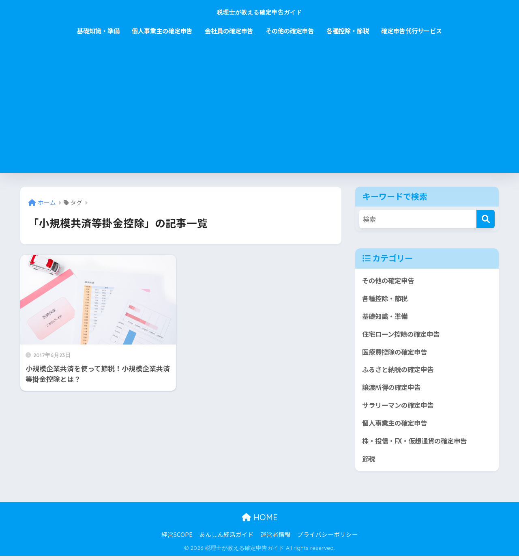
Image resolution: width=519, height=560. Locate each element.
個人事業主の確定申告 (162, 30)
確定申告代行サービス (411, 30)
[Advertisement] (259, 112)
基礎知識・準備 (98, 30)
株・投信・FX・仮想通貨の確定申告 (418, 444)
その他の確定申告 (290, 30)
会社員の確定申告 (229, 30)
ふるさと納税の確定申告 (400, 372)
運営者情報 (275, 538)
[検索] (485, 219)
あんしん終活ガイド (226, 538)
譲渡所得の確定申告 (393, 389)
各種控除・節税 (347, 30)
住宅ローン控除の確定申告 (403, 335)
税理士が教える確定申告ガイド (259, 11)
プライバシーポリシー (327, 538)
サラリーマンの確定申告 (400, 408)
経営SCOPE (177, 538)
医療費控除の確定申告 (396, 353)
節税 (369, 462)
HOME (260, 521)
